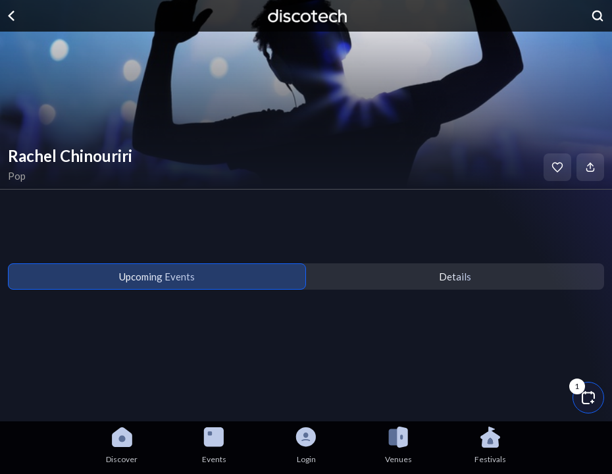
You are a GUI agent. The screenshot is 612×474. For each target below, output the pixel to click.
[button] (588, 397)
